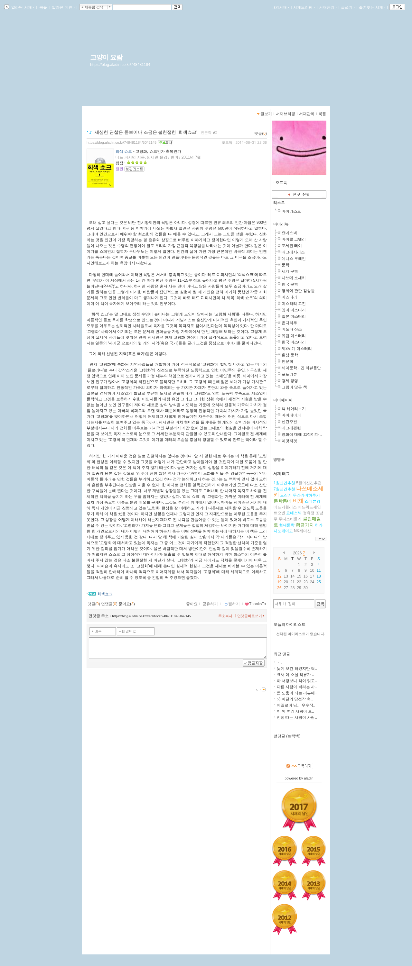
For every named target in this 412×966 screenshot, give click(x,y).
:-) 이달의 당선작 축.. (295, 699)
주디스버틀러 (290, 519)
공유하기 (210, 604)
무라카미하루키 (306, 495)
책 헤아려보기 (294, 408)
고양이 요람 (106, 57)
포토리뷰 (289, 374)
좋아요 (192, 604)
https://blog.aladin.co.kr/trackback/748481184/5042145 (151, 616)
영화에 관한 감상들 (298, 290)
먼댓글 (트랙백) (287, 736)
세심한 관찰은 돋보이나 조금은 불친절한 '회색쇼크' (146, 132)
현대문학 (287, 525)
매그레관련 (291, 428)
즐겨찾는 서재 (372, 7)
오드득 (227, 142)
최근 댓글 (282, 654)
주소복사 (225, 616)
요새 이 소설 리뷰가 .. (295, 674)
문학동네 (283, 501)
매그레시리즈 (293, 252)
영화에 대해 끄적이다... (302, 434)
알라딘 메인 (63, 7)
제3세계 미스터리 (297, 348)
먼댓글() (109, 604)
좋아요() (126, 604)
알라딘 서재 (22, 7)
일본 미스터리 (294, 316)
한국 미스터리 (294, 342)
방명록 (279, 459)
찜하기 (232, 604)
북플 (43, 7)
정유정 (308, 513)
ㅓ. (279, 662)
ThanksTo (255, 604)
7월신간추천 (284, 489)
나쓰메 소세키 (294, 278)
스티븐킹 (312, 501)
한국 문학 (290, 284)
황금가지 (305, 524)
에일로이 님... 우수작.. (296, 705)
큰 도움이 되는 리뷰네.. (297, 693)
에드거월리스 (285, 507)
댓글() (260, 133)
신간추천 (289, 421)
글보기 (266, 114)
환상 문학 (290, 355)
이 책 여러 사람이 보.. (295, 711)
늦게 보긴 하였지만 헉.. (297, 668)
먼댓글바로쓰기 (251, 616)
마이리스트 (291, 211)
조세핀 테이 (292, 245)
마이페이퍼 (283, 400)
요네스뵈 (289, 233)
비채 (298, 501)
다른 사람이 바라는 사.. (297, 687)
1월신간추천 (284, 483)
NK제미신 (302, 531)
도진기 (286, 495)
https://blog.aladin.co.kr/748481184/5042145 (121, 142)
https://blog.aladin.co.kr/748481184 (120, 64)
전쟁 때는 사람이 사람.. (297, 717)
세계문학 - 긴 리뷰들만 (301, 368)
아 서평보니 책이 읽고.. (297, 681)
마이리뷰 (281, 224)
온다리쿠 (289, 323)
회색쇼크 (105, 594)
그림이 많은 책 (294, 387)
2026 (297, 553)
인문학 (287, 361)
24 (312, 582)
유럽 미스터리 (294, 335)
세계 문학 (290, 271)
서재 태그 (281, 473)
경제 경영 (290, 380)
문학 (285, 265)
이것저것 (289, 441)
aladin (308, 778)
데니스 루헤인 (294, 258)
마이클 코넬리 (294, 239)
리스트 (279, 202)
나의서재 (280, 7)
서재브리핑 (304, 7)
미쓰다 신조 (292, 329)
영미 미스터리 (294, 310)
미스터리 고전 (294, 303)
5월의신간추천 (309, 483)
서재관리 (328, 7)
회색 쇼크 (124, 151)
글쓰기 (348, 7)
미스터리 (289, 297)
